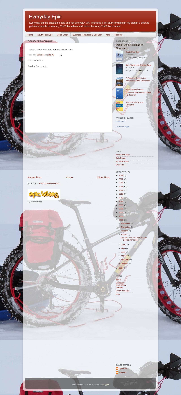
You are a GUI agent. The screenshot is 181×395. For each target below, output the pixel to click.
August (124, 234)
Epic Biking (120, 158)
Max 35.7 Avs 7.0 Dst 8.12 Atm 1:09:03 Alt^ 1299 (134, 239)
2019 (121, 175)
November (126, 227)
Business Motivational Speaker (87, 35)
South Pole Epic (45, 35)
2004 (121, 268)
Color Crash (62, 35)
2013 (121, 194)
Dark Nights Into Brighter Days (138, 65)
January (125, 263)
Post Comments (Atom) (49, 183)
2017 (121, 179)
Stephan (122, 372)
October (125, 231)
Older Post (103, 177)
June (123, 245)
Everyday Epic (45, 17)
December (126, 223)
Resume (118, 35)
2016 (121, 183)
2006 (121, 216)
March (124, 256)
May (123, 248)
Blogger (105, 384)
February (125, 260)
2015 (121, 187)
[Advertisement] (68, 154)
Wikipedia (120, 165)
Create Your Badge (122, 127)
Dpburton (123, 368)
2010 (121, 201)
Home (30, 35)
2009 (121, 205)
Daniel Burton (120, 121)
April (123, 252)
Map (108, 35)
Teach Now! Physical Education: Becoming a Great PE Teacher (138, 92)
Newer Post (34, 177)
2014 (121, 190)
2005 (121, 220)
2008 (121, 209)
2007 (121, 213)
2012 (121, 198)
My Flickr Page (122, 161)
